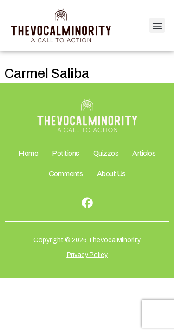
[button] (157, 25)
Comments (66, 174)
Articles (143, 153)
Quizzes (106, 153)
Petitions (65, 153)
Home (28, 153)
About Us (111, 174)
